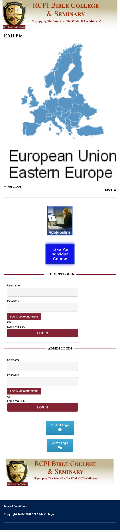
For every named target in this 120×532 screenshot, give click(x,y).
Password (13, 300)
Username (13, 285)
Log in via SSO (16, 326)
